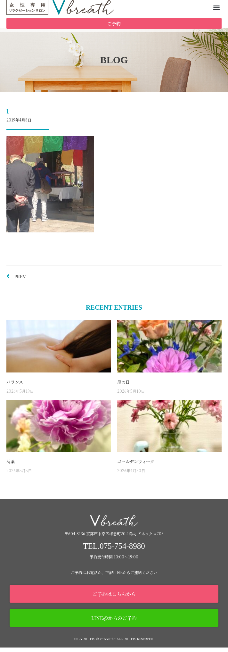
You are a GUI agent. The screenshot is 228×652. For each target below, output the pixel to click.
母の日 (123, 386)
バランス (14, 386)
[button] (216, 7)
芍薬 (10, 466)
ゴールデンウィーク (135, 466)
